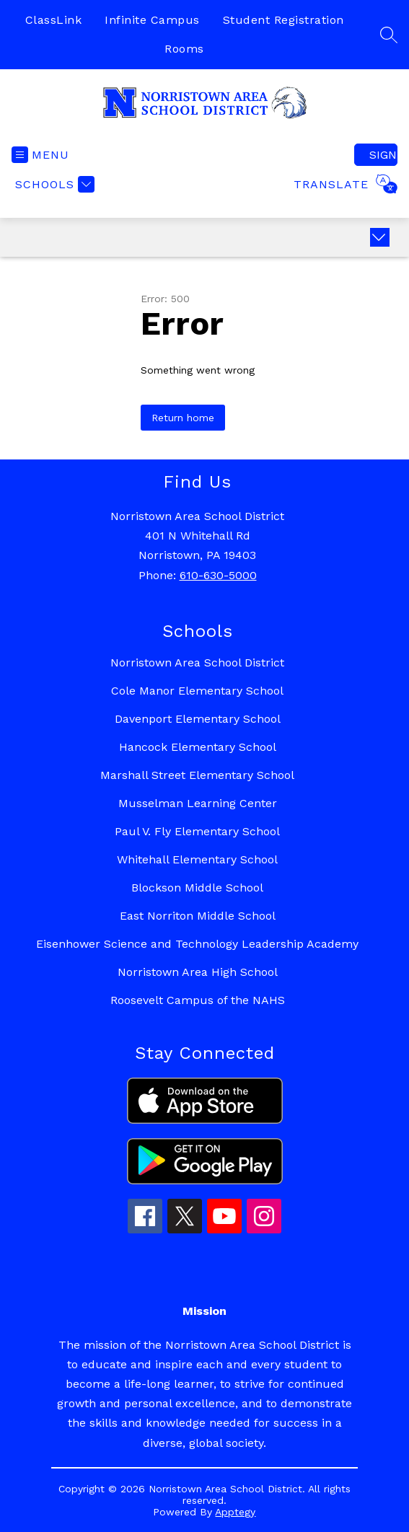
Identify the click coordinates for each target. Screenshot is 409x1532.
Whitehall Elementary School (197, 859)
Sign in (383, 155)
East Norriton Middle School (198, 916)
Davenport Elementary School (198, 719)
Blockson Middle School (197, 887)
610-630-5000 (218, 575)
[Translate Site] (343, 184)
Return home (182, 417)
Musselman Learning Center (197, 803)
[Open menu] (40, 155)
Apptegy (235, 1512)
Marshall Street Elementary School (197, 775)
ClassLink (53, 20)
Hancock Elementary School (197, 747)
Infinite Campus (152, 20)
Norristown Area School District (197, 662)
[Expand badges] (380, 237)
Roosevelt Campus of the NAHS (197, 1000)
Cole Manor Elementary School (197, 690)
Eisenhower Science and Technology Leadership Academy (197, 944)
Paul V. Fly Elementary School (197, 831)
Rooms (184, 49)
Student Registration (283, 20)
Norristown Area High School (198, 972)
